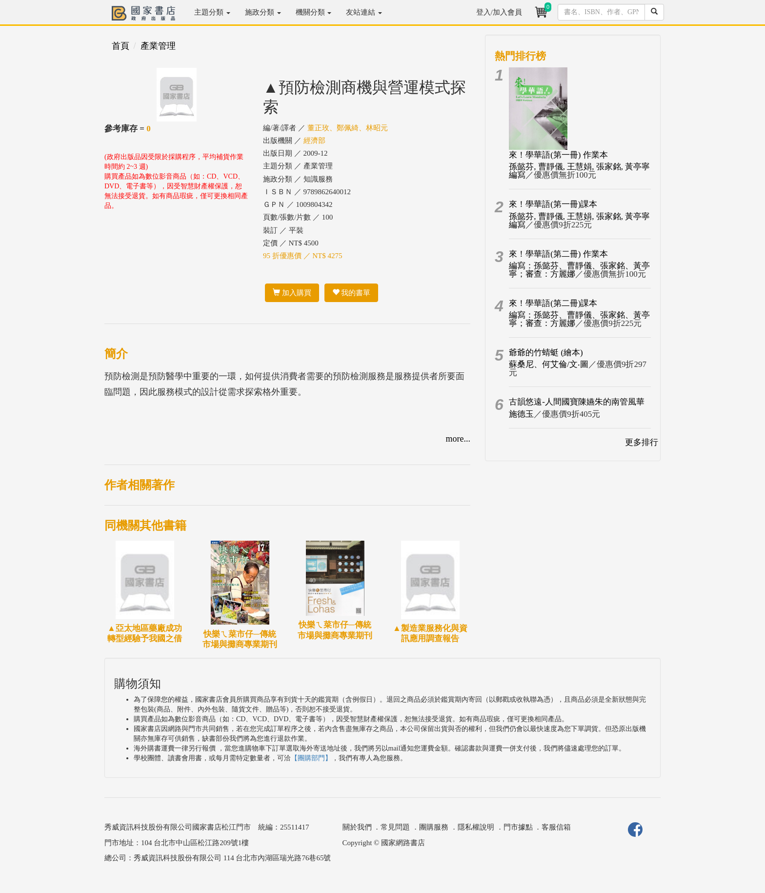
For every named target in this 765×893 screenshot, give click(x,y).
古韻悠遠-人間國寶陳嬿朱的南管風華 (576, 401)
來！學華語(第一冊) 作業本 (558, 155)
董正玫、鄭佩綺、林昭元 (347, 128)
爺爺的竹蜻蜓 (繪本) (546, 352)
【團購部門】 (311, 758)
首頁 (120, 46)
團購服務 (433, 827)
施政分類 (263, 12)
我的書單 (351, 293)
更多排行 (641, 442)
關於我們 (357, 827)
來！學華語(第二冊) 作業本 (558, 254)
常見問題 (395, 827)
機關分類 (314, 12)
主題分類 (212, 12)
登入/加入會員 (499, 12)
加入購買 (292, 293)
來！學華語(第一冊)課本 (553, 204)
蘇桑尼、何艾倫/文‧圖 (548, 364)
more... (458, 439)
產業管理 (158, 46)
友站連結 (364, 12)
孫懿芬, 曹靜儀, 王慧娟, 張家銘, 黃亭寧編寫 (579, 171)
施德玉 (521, 414)
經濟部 (314, 140)
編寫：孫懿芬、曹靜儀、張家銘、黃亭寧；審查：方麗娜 (579, 270)
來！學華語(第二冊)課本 (553, 303)
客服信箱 (556, 827)
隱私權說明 (476, 827)
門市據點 (518, 827)
